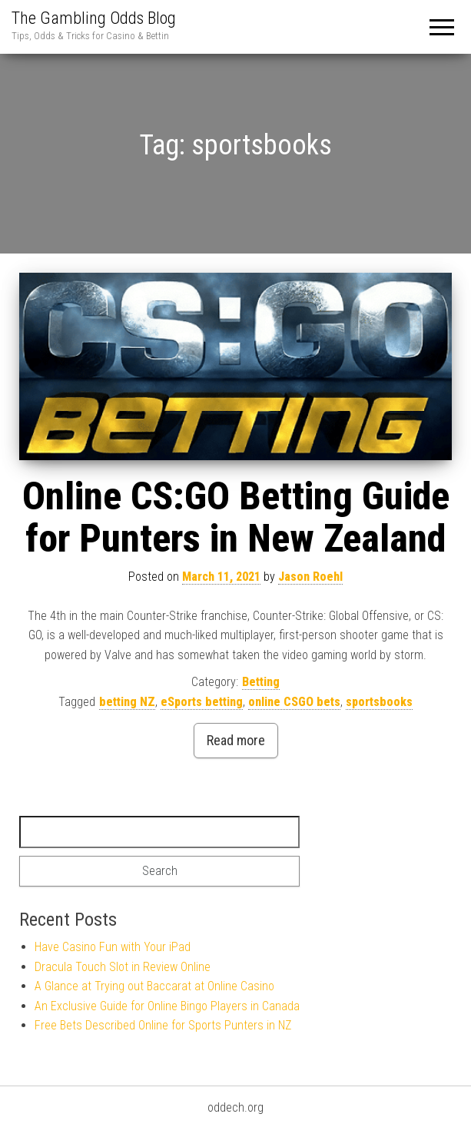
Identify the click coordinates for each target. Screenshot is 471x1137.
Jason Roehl (310, 576)
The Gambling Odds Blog (94, 18)
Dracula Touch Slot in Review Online (123, 967)
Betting (261, 682)
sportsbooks (379, 701)
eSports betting (202, 701)
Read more (236, 740)
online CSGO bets (294, 701)
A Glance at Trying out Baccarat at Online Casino (154, 986)
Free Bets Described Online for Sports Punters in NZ (163, 1025)
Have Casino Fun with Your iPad (113, 947)
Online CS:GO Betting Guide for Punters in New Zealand (235, 517)
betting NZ (127, 701)
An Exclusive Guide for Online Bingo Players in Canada (167, 1006)
